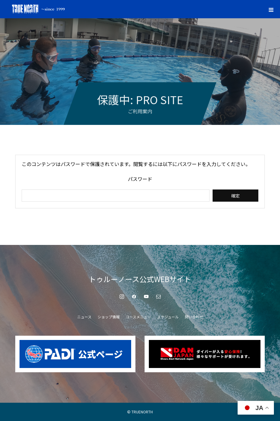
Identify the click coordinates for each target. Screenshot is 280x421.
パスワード (140, 178)
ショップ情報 (109, 316)
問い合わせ (194, 316)
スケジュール (168, 316)
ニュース (84, 316)
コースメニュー (138, 316)
